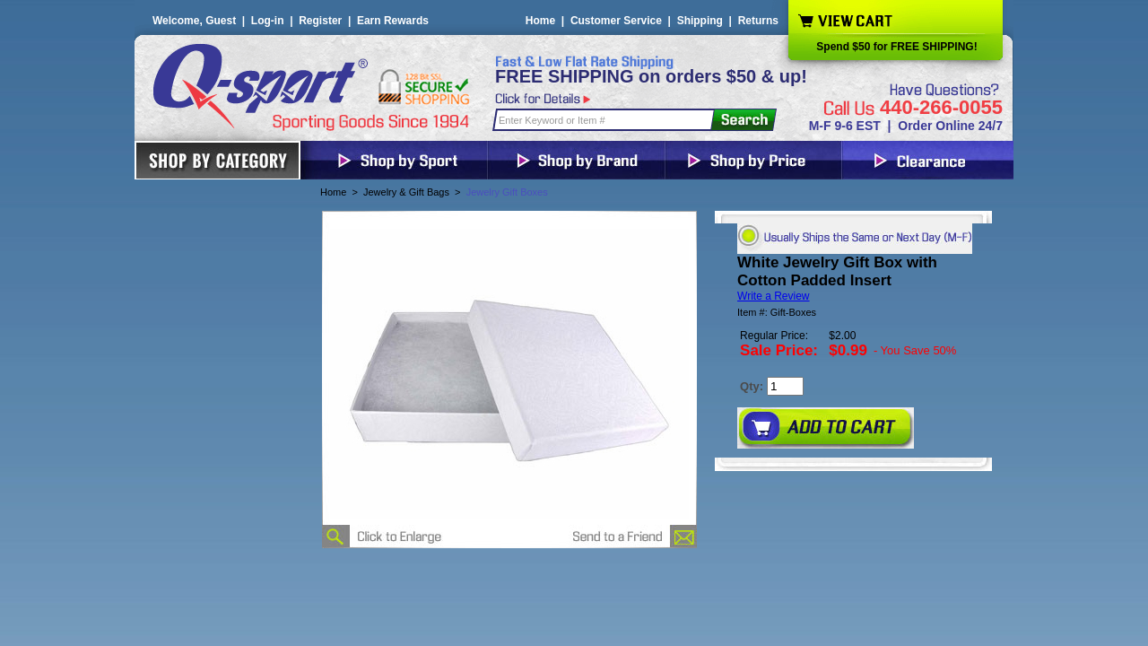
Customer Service (616, 20)
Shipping (700, 20)
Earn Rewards (393, 20)
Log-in (267, 20)
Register (320, 20)
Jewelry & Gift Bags (406, 192)
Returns (758, 20)
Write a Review (773, 296)
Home (540, 20)
